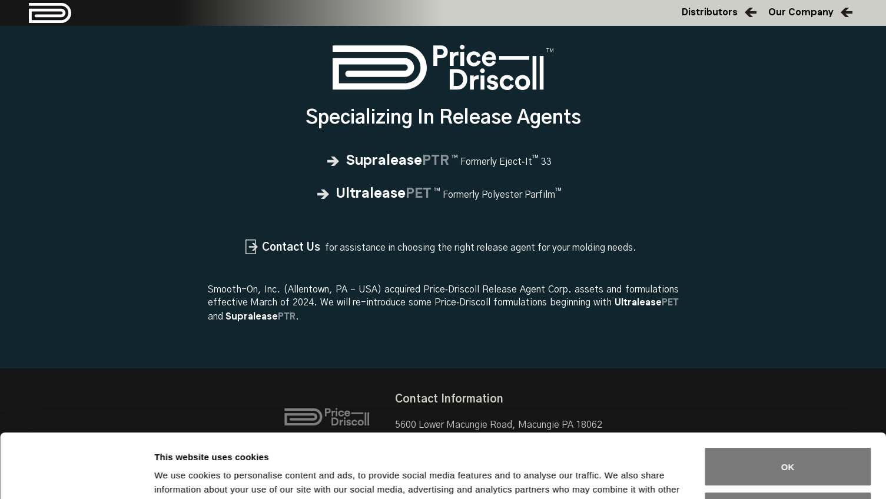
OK (788, 406)
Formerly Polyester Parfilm (443, 194)
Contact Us (291, 247)
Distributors (710, 12)
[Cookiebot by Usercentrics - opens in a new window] (76, 476)
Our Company (801, 12)
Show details (181, 476)
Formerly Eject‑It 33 (442, 162)
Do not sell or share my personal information (788, 451)
